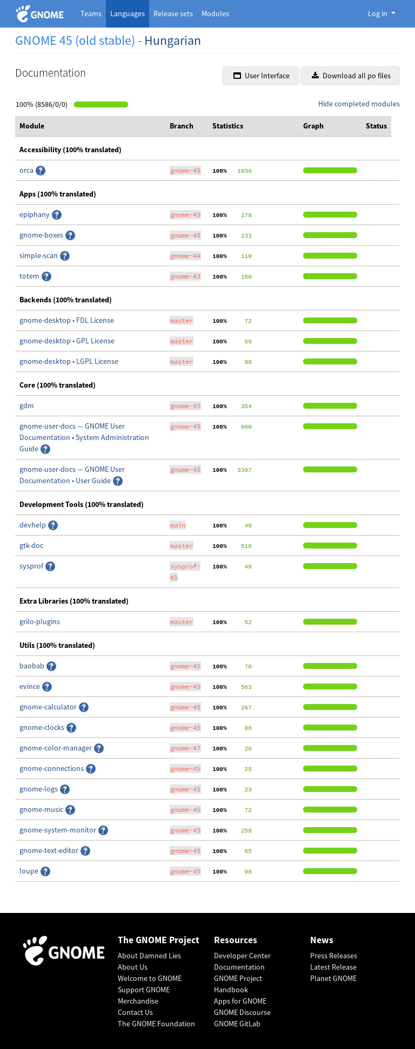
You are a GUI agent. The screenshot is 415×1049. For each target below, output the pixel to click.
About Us (133, 967)
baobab (32, 666)
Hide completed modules (359, 104)
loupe (29, 871)
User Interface (261, 75)
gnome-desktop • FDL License (66, 320)
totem (30, 276)
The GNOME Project (158, 940)
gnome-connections (52, 768)
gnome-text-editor (49, 850)
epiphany (35, 214)
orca (27, 170)
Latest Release (333, 967)
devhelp (33, 525)
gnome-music (42, 809)
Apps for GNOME (240, 1001)
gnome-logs (39, 789)
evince (30, 686)
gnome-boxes (42, 235)
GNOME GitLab (237, 1023)
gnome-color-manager (56, 748)
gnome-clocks (42, 727)
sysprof (32, 566)
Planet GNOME (333, 978)
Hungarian (172, 40)
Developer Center (242, 955)
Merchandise (138, 1001)
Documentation (239, 967)
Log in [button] (378, 13)
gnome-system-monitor (58, 830)
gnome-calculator (48, 707)
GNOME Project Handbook (238, 983)
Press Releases (333, 955)
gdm (26, 405)
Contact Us (135, 1012)
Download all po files (351, 75)
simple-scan (39, 255)
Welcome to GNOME (150, 978)
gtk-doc (31, 545)
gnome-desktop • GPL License (67, 341)
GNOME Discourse (242, 1012)
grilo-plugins (39, 621)
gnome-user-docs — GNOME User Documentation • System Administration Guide (84, 437)
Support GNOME (144, 989)
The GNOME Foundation (156, 1023)
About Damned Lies (149, 955)
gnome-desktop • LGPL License (68, 361)
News (321, 940)
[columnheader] (90, 126)
